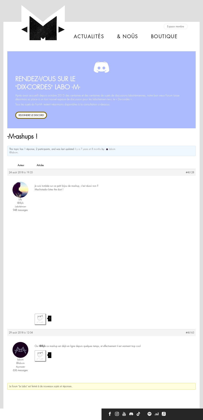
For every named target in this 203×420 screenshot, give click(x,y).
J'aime (40, 319)
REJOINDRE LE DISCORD (31, 115)
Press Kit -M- (43, 412)
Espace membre (175, 26)
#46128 (190, 172)
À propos (26, 412)
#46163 (190, 332)
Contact (11, 412)
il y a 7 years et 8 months (88, 149)
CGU (59, 412)
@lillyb (42, 346)
